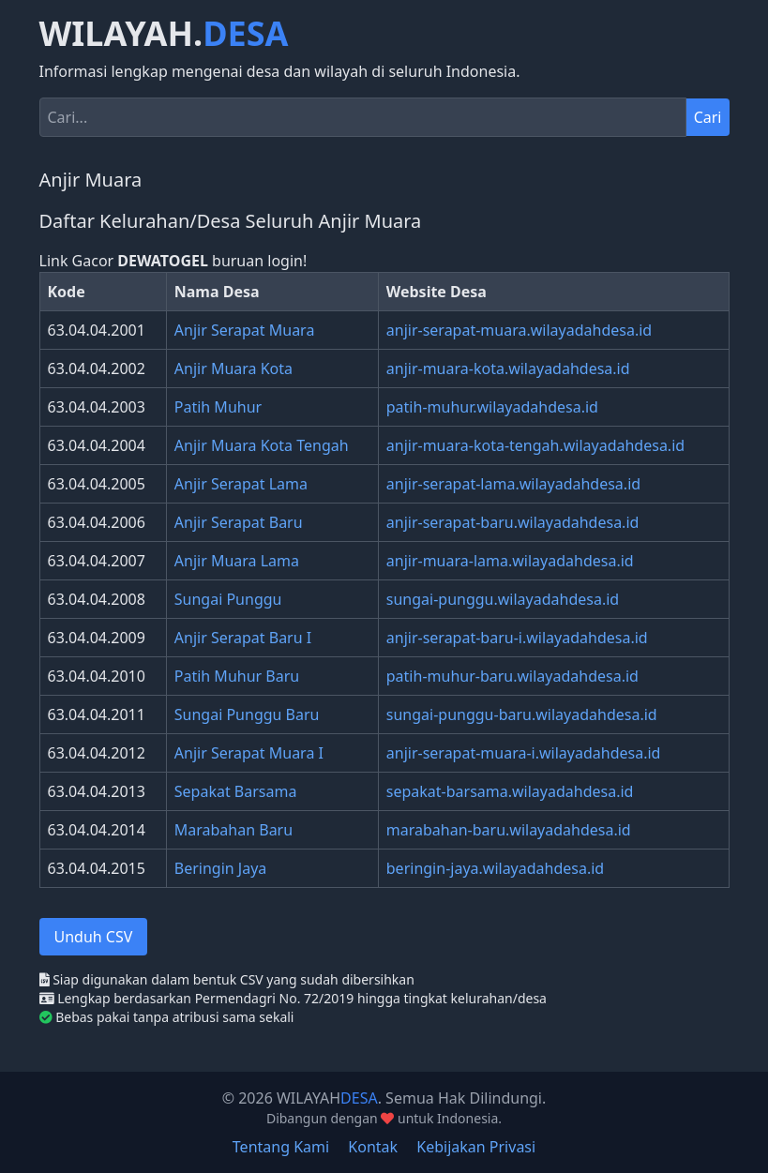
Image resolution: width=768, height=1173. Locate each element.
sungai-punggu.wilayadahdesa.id (502, 599)
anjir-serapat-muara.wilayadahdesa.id (519, 330)
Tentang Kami (281, 1146)
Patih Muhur (218, 407)
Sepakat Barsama (235, 791)
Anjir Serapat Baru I (242, 637)
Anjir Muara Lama (236, 560)
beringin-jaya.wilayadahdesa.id (495, 868)
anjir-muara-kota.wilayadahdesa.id (508, 368)
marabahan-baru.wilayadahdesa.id (508, 830)
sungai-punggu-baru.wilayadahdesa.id (521, 714)
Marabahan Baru (233, 830)
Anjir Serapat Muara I (249, 753)
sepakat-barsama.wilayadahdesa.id (510, 791)
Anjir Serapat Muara (244, 330)
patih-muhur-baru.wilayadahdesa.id (512, 676)
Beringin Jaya (220, 868)
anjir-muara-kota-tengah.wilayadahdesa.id (535, 445)
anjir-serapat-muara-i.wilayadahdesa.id (523, 753)
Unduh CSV (93, 936)
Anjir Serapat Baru (238, 522)
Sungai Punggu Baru (247, 714)
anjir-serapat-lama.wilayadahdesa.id (513, 484)
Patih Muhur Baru (236, 676)
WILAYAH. (164, 34)
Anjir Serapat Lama (241, 484)
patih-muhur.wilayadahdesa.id (492, 407)
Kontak (373, 1146)
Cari (708, 117)
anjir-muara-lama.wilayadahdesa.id (510, 560)
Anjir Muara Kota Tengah (261, 445)
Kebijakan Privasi (475, 1146)
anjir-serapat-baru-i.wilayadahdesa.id (517, 637)
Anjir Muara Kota (233, 368)
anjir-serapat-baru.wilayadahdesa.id (513, 522)
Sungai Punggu (228, 599)
